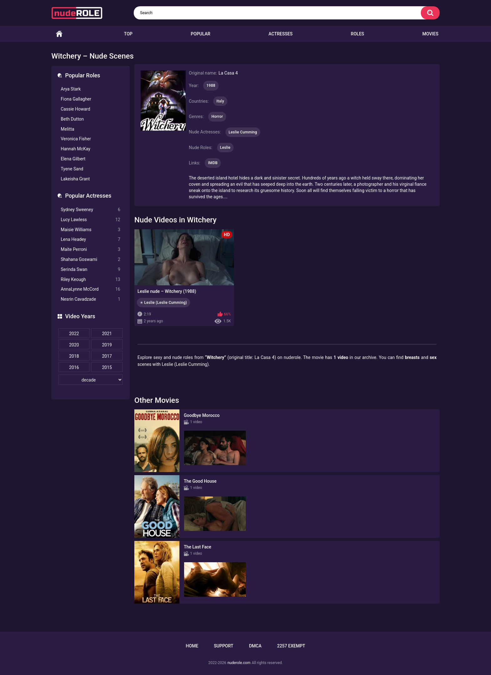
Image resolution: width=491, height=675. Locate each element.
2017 (107, 356)
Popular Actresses (88, 195)
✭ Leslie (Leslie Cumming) (163, 302)
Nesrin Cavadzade (90, 299)
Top (128, 33)
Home (59, 34)
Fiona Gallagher (76, 98)
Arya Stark (71, 88)
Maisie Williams (90, 229)
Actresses (281, 33)
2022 (74, 333)
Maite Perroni (90, 249)
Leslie (225, 147)
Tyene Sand (72, 168)
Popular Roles (82, 75)
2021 (107, 333)
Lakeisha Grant (75, 178)
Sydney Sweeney (90, 209)
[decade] (90, 380)
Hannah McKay (75, 148)
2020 (74, 344)
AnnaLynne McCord (90, 289)
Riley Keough (90, 279)
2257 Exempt (291, 645)
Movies (430, 33)
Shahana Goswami (90, 259)
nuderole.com (238, 663)
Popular (200, 33)
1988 (210, 85)
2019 (107, 344)
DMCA (255, 645)
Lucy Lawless (90, 219)
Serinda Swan (90, 269)
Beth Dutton (72, 119)
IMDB (213, 163)
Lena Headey (90, 239)
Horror (217, 116)
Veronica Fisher (76, 138)
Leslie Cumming (243, 132)
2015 (107, 367)
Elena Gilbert (73, 158)
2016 (74, 367)
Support (223, 645)
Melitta (67, 129)
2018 (74, 356)
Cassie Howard (75, 109)
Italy (220, 101)
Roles (357, 33)
